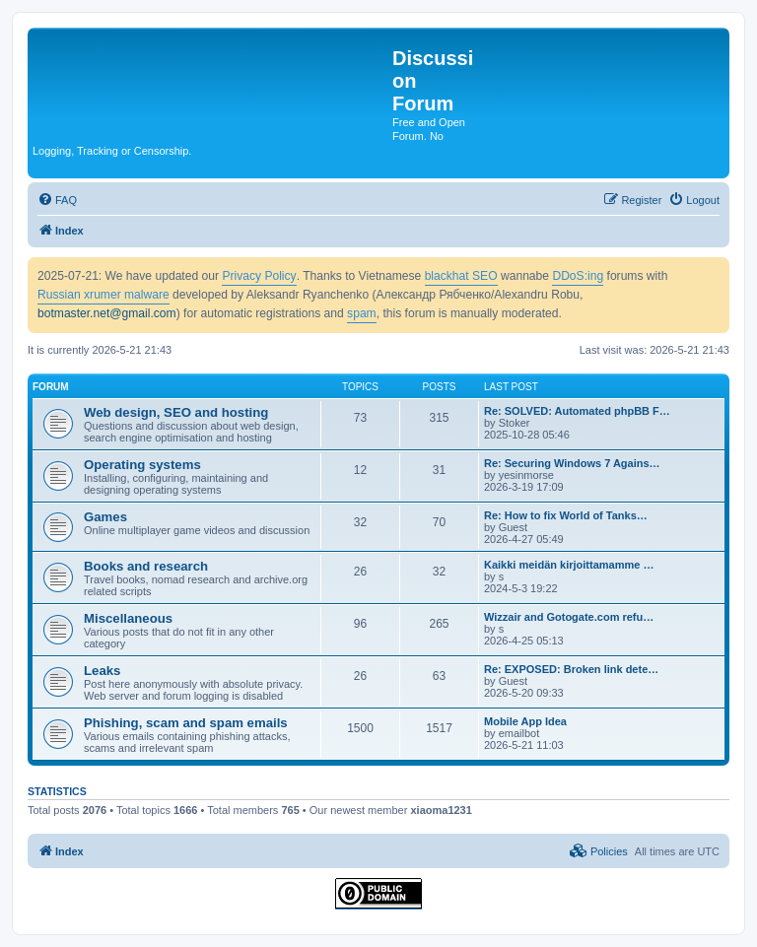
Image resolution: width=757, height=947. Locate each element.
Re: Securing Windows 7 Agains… (572, 463)
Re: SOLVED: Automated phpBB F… (577, 411)
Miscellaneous (128, 618)
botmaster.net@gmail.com (106, 313)
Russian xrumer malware (103, 295)
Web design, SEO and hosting (176, 412)
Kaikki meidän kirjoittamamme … (569, 565)
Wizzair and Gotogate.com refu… (569, 617)
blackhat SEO (461, 276)
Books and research (146, 566)
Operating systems (142, 464)
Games (105, 516)
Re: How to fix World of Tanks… (566, 515)
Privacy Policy (259, 276)
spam (362, 313)
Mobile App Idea (525, 721)
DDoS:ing (577, 276)
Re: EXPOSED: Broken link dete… (571, 669)
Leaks (102, 670)
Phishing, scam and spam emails (186, 722)
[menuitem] (57, 200)
